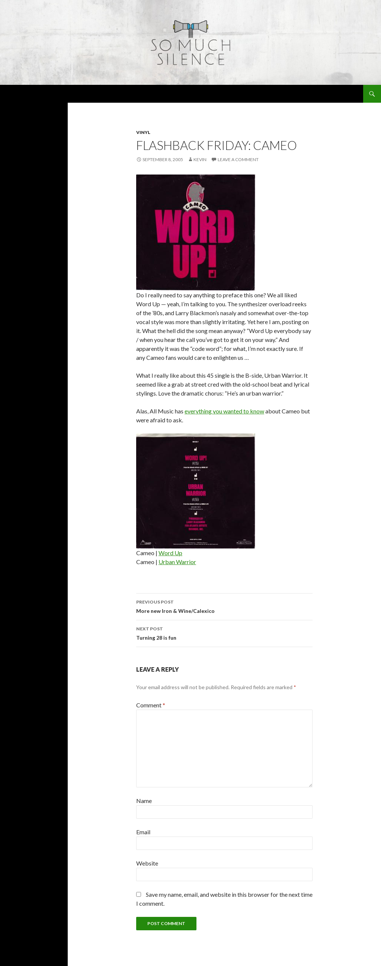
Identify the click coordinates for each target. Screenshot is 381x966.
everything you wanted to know (224, 411)
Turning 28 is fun (224, 632)
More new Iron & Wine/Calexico (224, 606)
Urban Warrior (177, 561)
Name (144, 800)
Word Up (170, 552)
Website (147, 863)
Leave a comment (238, 159)
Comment (150, 704)
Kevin (199, 159)
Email (143, 831)
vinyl (143, 132)
